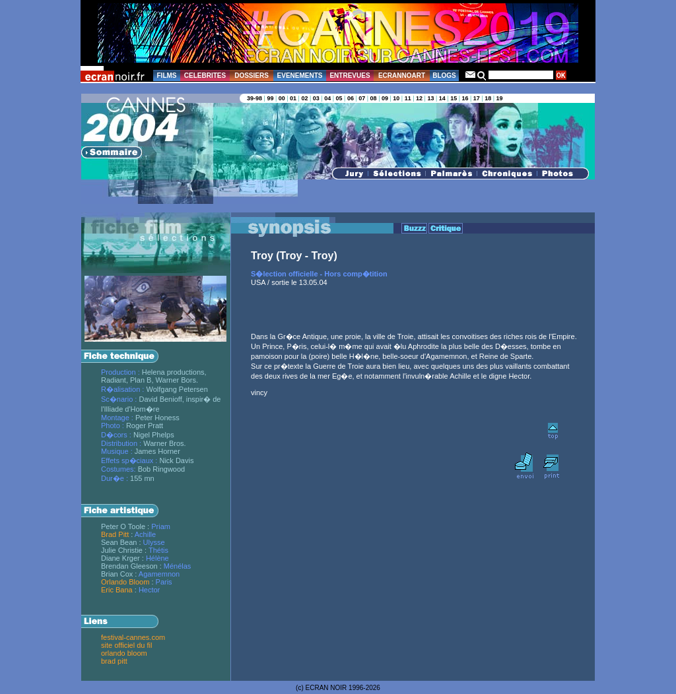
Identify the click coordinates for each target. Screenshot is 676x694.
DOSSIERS (251, 75)
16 (464, 98)
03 (316, 98)
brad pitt (114, 661)
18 (488, 98)
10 (396, 98)
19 (499, 98)
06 (350, 98)
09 (385, 98)
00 (282, 98)
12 (419, 98)
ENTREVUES (349, 75)
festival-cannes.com (133, 637)
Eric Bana (117, 590)
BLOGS (444, 75)
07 (361, 98)
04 (327, 98)
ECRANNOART (401, 75)
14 (442, 98)
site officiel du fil (126, 645)
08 (373, 98)
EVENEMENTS (300, 75)
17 (476, 98)
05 (339, 98)
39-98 (254, 98)
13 (430, 98)
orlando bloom (124, 653)
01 (293, 98)
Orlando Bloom (125, 582)
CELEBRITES (205, 75)
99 (270, 98)
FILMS (167, 75)
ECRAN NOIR (326, 687)
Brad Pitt (115, 534)
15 (453, 98)
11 (408, 98)
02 (304, 98)
